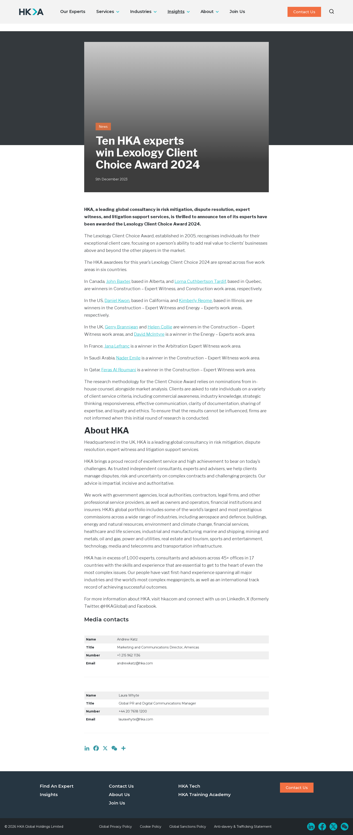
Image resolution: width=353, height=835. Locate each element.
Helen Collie (160, 327)
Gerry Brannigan (121, 327)
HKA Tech (189, 786)
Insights (176, 11)
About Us (119, 794)
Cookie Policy (150, 827)
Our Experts (72, 11)
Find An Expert (56, 786)
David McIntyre (149, 334)
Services (105, 11)
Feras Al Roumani (118, 369)
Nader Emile (128, 358)
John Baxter (118, 281)
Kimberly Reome (195, 300)
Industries (141, 11)
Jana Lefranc (117, 346)
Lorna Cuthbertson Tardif (200, 281)
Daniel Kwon (117, 300)
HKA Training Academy (204, 794)
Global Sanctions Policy (187, 827)
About (207, 11)
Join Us (237, 11)
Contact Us (304, 12)
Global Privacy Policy (115, 827)
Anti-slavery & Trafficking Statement (243, 827)
